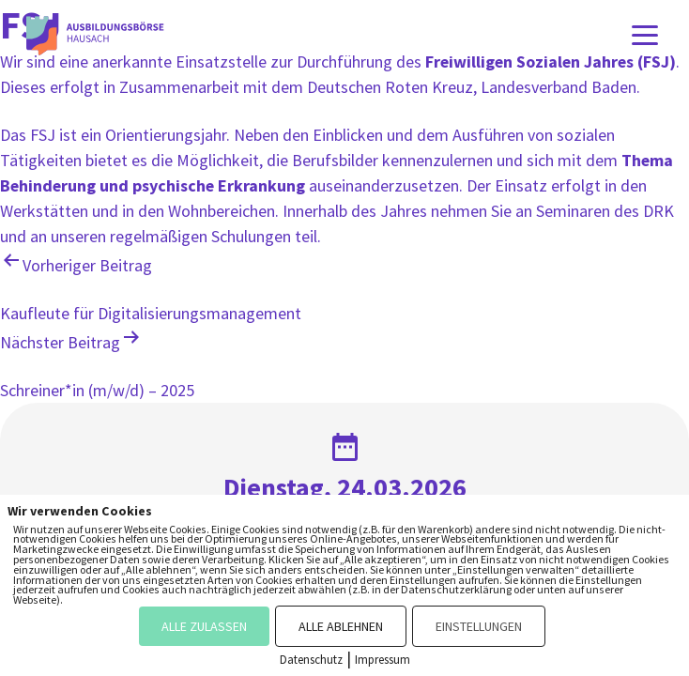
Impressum (382, 660)
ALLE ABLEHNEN (341, 626)
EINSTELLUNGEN (479, 626)
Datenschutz (311, 660)
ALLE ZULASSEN (204, 626)
